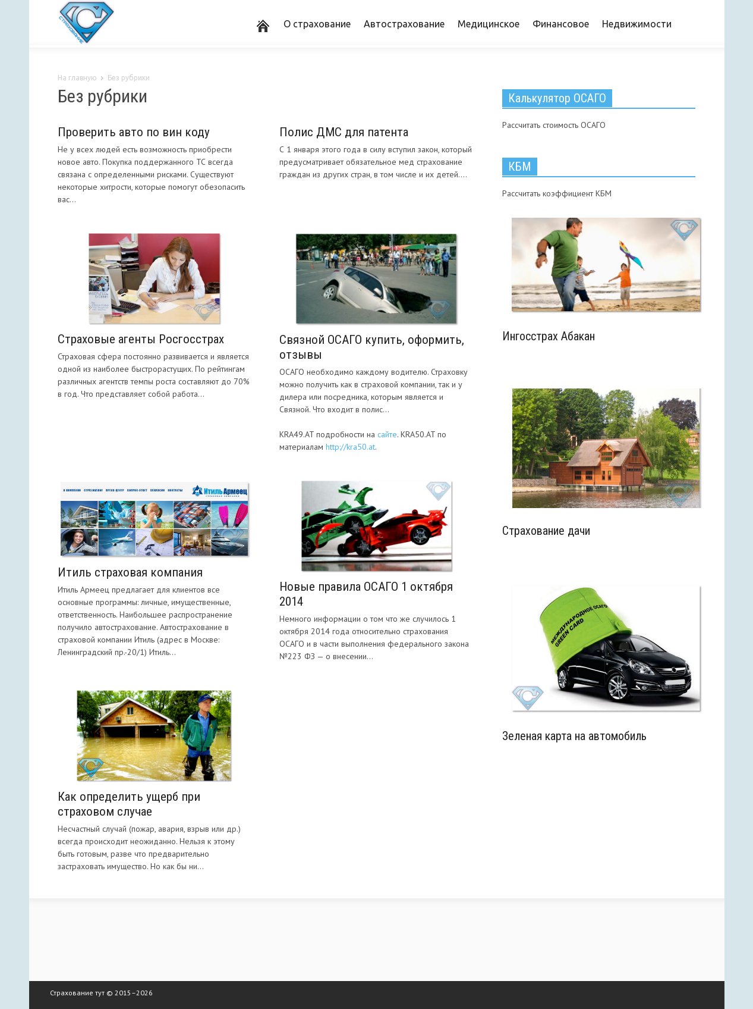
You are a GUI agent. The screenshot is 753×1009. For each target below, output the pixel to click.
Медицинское (488, 23)
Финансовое (561, 23)
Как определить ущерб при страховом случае (129, 804)
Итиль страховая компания (130, 572)
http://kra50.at (350, 446)
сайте (387, 434)
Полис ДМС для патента (343, 132)
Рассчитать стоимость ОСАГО (554, 125)
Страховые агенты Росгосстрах (141, 339)
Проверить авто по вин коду (134, 132)
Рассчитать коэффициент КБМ (557, 193)
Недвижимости (637, 23)
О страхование (317, 23)
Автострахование (404, 23)
